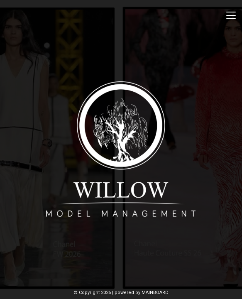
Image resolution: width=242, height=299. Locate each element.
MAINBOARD (155, 292)
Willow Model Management (121, 149)
